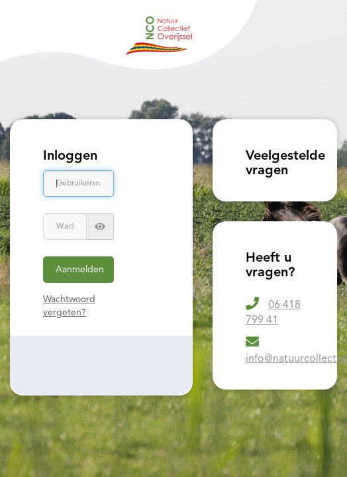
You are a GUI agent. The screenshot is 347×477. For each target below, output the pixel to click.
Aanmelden (80, 269)
